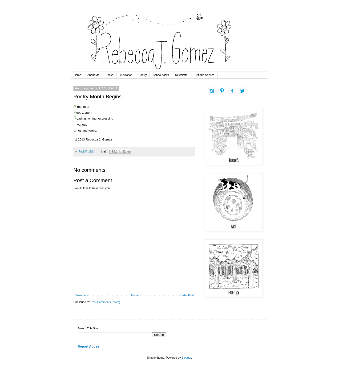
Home (77, 75)
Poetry (142, 75)
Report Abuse (88, 346)
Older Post (187, 295)
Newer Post (82, 295)
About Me (93, 75)
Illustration (126, 75)
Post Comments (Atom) (105, 302)
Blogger (186, 357)
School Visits (161, 75)
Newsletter (182, 75)
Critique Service (204, 75)
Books (109, 75)
